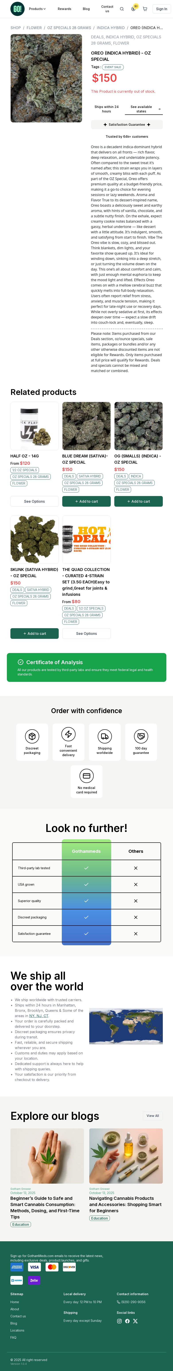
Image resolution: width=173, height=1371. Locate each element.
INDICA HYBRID (111, 27)
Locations (17, 1330)
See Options (34, 501)
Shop (15, 27)
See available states (146, 109)
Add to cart (86, 501)
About (14, 1309)
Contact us (18, 1316)
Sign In (161, 9)
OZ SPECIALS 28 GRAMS (69, 27)
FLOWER (34, 27)
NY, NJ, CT (38, 1016)
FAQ (13, 1337)
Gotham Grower (20, 1189)
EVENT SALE (113, 67)
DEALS (97, 37)
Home (14, 1302)
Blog (13, 1323)
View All (153, 1116)
